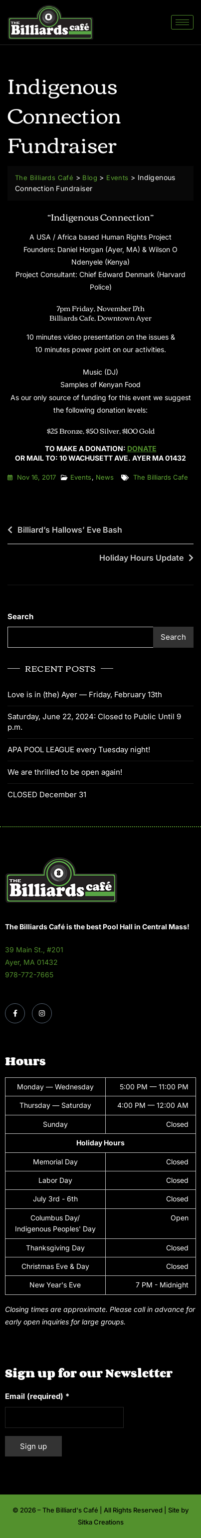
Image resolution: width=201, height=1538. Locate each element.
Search (20, 616)
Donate (142, 448)
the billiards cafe (160, 477)
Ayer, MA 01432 (31, 962)
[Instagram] (42, 1013)
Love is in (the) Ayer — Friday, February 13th (84, 694)
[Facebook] (15, 1013)
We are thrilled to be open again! (64, 772)
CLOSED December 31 (46, 794)
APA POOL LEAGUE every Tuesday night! (78, 749)
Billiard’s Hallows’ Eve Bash (69, 530)
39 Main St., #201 (34, 949)
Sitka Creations (101, 1522)
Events (80, 477)
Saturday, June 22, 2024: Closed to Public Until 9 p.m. (94, 722)
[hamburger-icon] (182, 22)
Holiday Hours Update (141, 558)
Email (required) (37, 1396)
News (105, 477)
